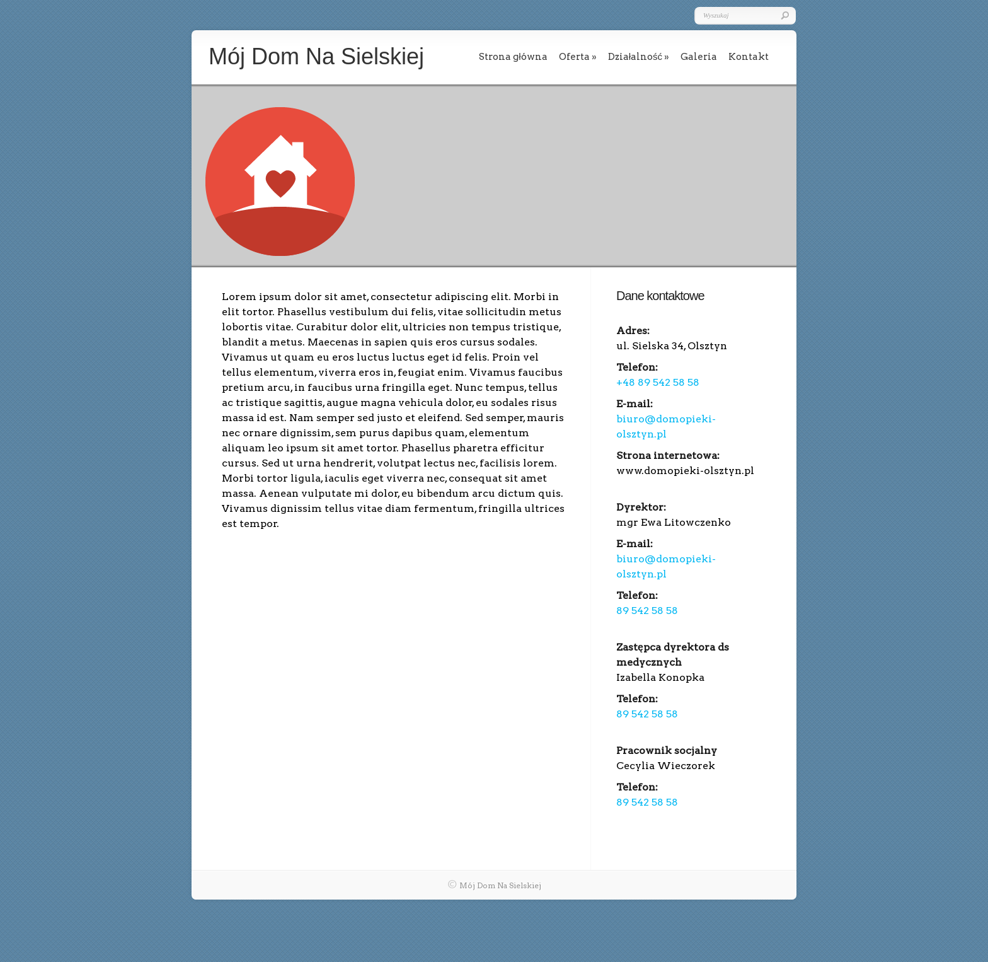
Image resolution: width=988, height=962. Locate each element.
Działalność (635, 56)
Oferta (574, 56)
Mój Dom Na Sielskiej (500, 885)
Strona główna (513, 56)
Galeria (699, 56)
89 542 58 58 (647, 611)
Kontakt (748, 56)
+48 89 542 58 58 (657, 382)
